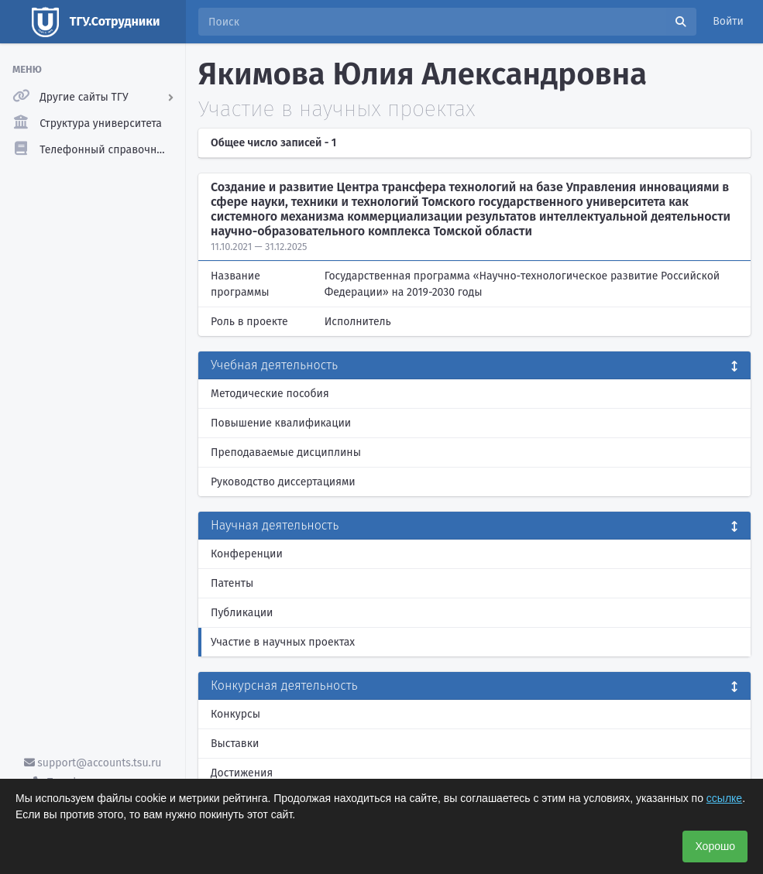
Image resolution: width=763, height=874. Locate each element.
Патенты (232, 583)
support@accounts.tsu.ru (93, 762)
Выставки (235, 743)
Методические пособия (270, 393)
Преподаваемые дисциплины (286, 452)
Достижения (242, 773)
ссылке (724, 798)
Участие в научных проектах (283, 642)
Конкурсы (235, 714)
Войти (728, 21)
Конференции (247, 553)
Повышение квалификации (281, 423)
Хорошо (715, 846)
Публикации (242, 612)
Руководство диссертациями (283, 481)
